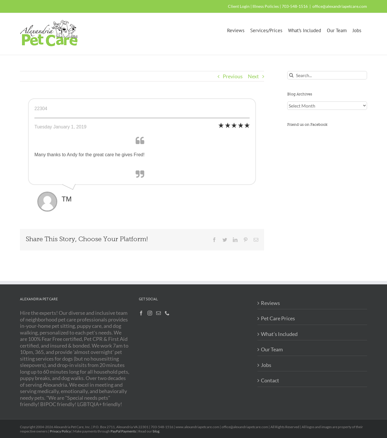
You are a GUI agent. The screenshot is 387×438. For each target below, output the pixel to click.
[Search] (291, 75)
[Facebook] (141, 313)
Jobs (266, 365)
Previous (233, 76)
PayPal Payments (123, 431)
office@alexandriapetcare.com (339, 6)
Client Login (239, 6)
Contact (270, 380)
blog (156, 431)
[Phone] (167, 313)
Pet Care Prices (278, 318)
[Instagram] (150, 313)
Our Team (272, 349)
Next (253, 76)
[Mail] (158, 313)
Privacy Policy (60, 431)
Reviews (270, 303)
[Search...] (327, 75)
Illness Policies (266, 6)
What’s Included (279, 334)
